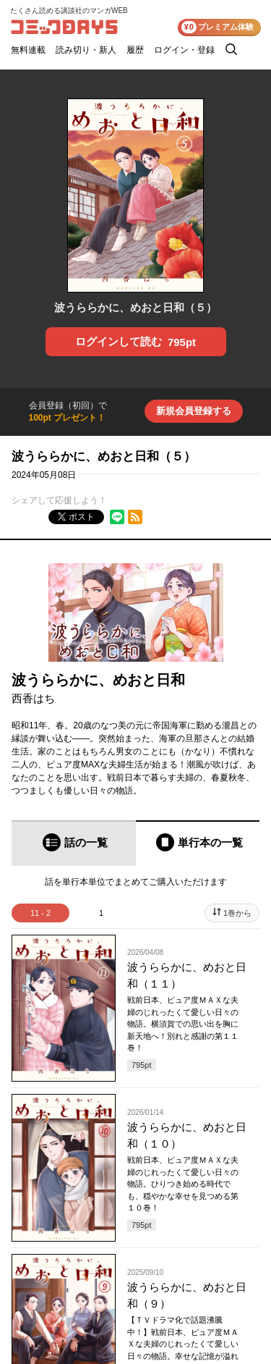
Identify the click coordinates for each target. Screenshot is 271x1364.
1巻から (237, 913)
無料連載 (28, 50)
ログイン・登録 (184, 50)
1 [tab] (101, 913)
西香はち (33, 698)
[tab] (74, 843)
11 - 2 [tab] (40, 913)
